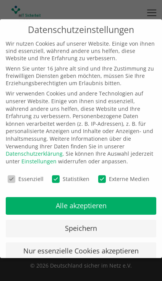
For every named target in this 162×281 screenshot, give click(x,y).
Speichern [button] (81, 222)
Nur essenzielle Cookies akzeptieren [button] (81, 244)
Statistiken (70, 172)
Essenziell (26, 172)
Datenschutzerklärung (34, 147)
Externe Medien (123, 172)
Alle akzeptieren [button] (81, 199)
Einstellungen (39, 155)
